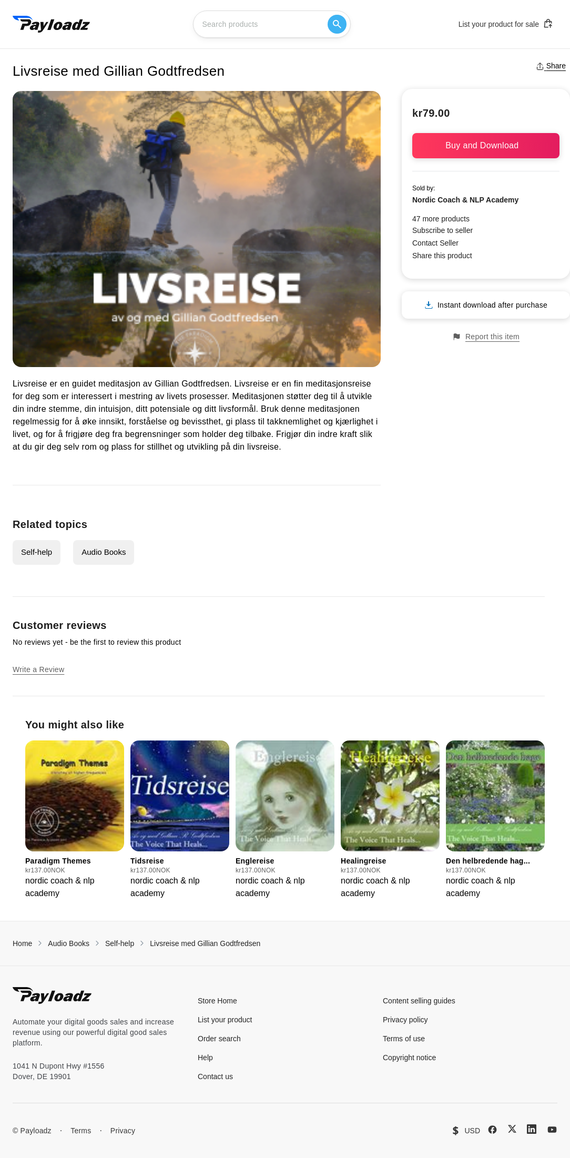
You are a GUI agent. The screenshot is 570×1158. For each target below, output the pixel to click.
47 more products (441, 219)
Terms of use (404, 1038)
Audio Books (104, 551)
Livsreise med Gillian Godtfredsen (205, 943)
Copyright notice (409, 1057)
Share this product (442, 255)
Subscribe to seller (442, 230)
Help (205, 1057)
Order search (219, 1038)
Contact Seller (435, 243)
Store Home (217, 1001)
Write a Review (38, 669)
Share (551, 66)
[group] (74, 820)
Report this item (486, 336)
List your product (225, 1019)
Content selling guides (419, 1001)
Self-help (36, 551)
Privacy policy (405, 1019)
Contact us (215, 1076)
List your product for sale (506, 23)
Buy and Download (485, 145)
